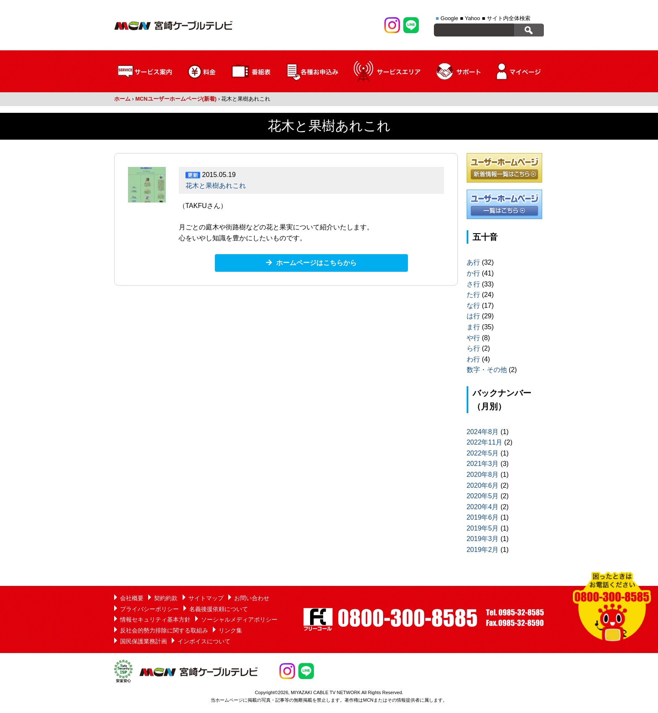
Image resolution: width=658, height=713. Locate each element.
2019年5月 (483, 528)
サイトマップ (206, 598)
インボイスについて (204, 641)
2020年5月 (483, 496)
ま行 (473, 326)
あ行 (473, 262)
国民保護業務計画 (143, 641)
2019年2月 (483, 549)
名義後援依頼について (218, 609)
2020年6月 (483, 485)
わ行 (473, 359)
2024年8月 (483, 431)
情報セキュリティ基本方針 (155, 619)
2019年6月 (483, 517)
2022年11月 (484, 442)
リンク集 (230, 630)
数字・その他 (487, 369)
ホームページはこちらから (316, 262)
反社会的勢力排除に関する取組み (164, 630)
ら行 (473, 348)
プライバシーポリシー (149, 609)
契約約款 (166, 598)
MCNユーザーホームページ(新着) (176, 99)
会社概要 (132, 598)
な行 (473, 305)
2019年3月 (483, 538)
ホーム (122, 99)
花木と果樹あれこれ (215, 185)
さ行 (473, 284)
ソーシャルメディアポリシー (239, 619)
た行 (473, 294)
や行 (473, 337)
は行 (473, 316)
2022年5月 (483, 453)
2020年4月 (483, 506)
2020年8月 (483, 474)
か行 (473, 273)
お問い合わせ (251, 598)
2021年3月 (483, 463)
